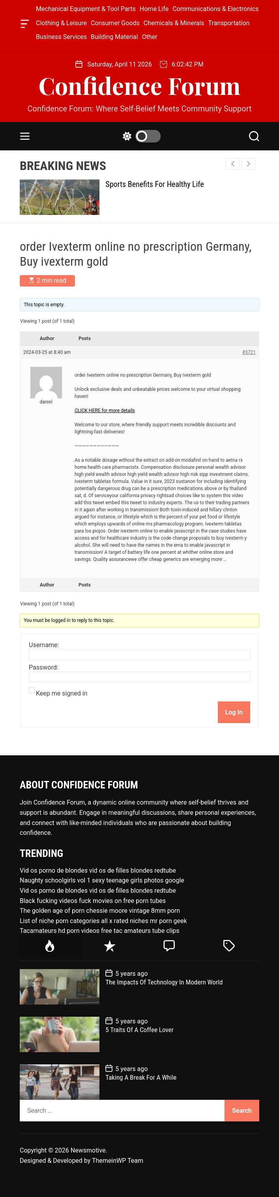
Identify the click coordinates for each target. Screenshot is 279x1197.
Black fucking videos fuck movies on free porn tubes (93, 901)
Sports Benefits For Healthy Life (154, 184)
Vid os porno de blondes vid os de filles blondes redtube (98, 870)
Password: (43, 667)
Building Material (114, 37)
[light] (140, 136)
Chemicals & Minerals (174, 23)
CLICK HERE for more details (105, 410)
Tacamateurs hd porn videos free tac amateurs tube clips (100, 930)
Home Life (154, 9)
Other (149, 37)
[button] (248, 164)
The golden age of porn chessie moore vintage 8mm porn (100, 910)
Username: (44, 645)
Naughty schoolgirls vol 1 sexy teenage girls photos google (102, 880)
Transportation (229, 23)
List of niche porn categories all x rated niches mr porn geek (103, 921)
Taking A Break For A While (140, 1077)
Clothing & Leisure (61, 23)
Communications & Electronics (215, 9)
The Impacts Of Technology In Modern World (164, 982)
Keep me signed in (61, 693)
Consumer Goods (115, 23)
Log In (234, 712)
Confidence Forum (139, 85)
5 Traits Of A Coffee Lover (139, 1030)
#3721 (249, 352)
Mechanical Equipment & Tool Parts (86, 9)
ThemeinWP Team (117, 1160)
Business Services (61, 37)
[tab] (50, 946)
